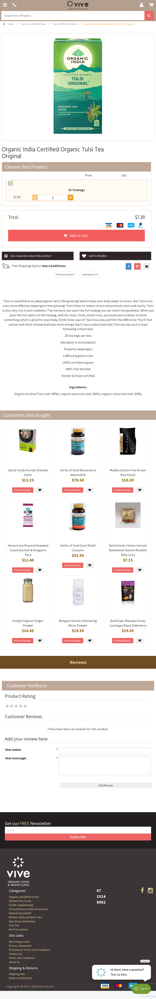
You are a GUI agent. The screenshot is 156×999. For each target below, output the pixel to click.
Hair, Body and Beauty (22, 921)
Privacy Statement (20, 946)
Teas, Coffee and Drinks (64, 23)
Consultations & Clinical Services (28, 909)
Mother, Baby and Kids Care (25, 917)
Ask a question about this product (27, 256)
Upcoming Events (19, 941)
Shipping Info (17, 974)
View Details (23, 490)
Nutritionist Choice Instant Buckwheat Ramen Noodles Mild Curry (128, 550)
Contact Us (15, 954)
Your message (15, 758)
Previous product (65, 274)
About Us (14, 962)
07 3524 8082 (101, 896)
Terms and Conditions (22, 958)
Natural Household (20, 913)
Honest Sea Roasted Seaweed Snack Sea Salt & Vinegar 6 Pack (28, 550)
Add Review (106, 785)
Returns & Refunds (20, 978)
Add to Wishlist (94, 256)
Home (8, 23)
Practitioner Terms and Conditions (29, 950)
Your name (13, 749)
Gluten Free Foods (20, 901)
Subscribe (78, 836)
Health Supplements (21, 905)
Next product (90, 274)
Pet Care (14, 925)
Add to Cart (76, 235)
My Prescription (18, 929)
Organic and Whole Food (33, 23)
